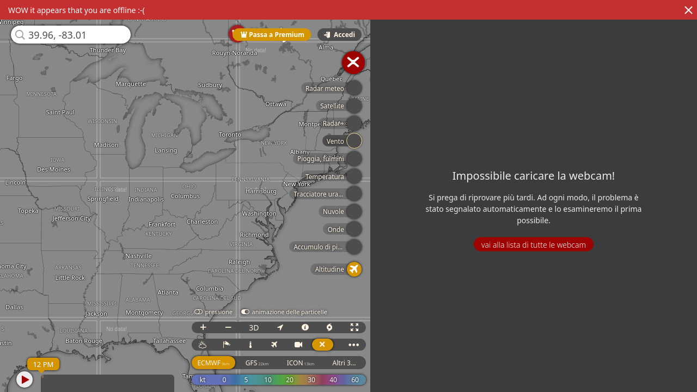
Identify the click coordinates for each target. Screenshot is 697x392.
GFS (262, 362)
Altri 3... (350, 362)
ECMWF (219, 362)
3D (259, 327)
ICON (306, 362)
